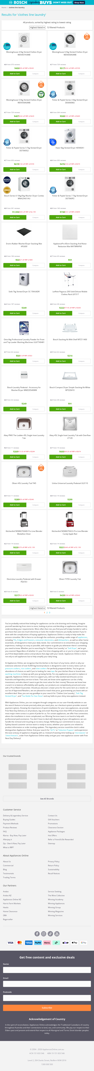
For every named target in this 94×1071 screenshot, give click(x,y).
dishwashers (63, 640)
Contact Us (52, 815)
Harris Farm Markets (12, 903)
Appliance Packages (56, 831)
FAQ (5, 831)
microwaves (80, 732)
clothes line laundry (17, 7)
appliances (82, 637)
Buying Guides (9, 819)
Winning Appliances (56, 903)
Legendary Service (20, 815)
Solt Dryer (72, 648)
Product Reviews (10, 827)
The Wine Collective (56, 895)
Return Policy (53, 865)
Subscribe (47, 1007)
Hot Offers (52, 835)
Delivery (6, 815)
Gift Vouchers (53, 819)
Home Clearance (10, 911)
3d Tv (52, 730)
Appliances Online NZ (12, 899)
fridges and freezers (25, 640)
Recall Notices (54, 873)
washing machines (13, 674)
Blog (5, 869)
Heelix (5, 907)
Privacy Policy (53, 861)
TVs (14, 640)
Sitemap (51, 843)
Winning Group (54, 907)
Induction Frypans (66, 730)
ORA (5, 915)
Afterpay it (7, 839)
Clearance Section (55, 827)
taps (53, 671)
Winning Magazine (56, 911)
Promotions (53, 823)
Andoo (6, 891)
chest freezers (12, 735)
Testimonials (8, 873)
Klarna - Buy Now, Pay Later (14, 835)
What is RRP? (8, 847)
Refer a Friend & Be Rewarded (60, 839)
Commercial (8, 865)
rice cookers (26, 668)
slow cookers (41, 668)
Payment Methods (10, 823)
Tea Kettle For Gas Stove (32, 696)
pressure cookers (12, 668)
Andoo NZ (7, 895)
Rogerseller (8, 919)
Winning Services (55, 915)
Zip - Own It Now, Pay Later (14, 843)
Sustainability (53, 869)
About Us (7, 861)
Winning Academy (55, 899)
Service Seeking (54, 891)
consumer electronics (44, 640)
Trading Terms (9, 877)
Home (4, 7)
